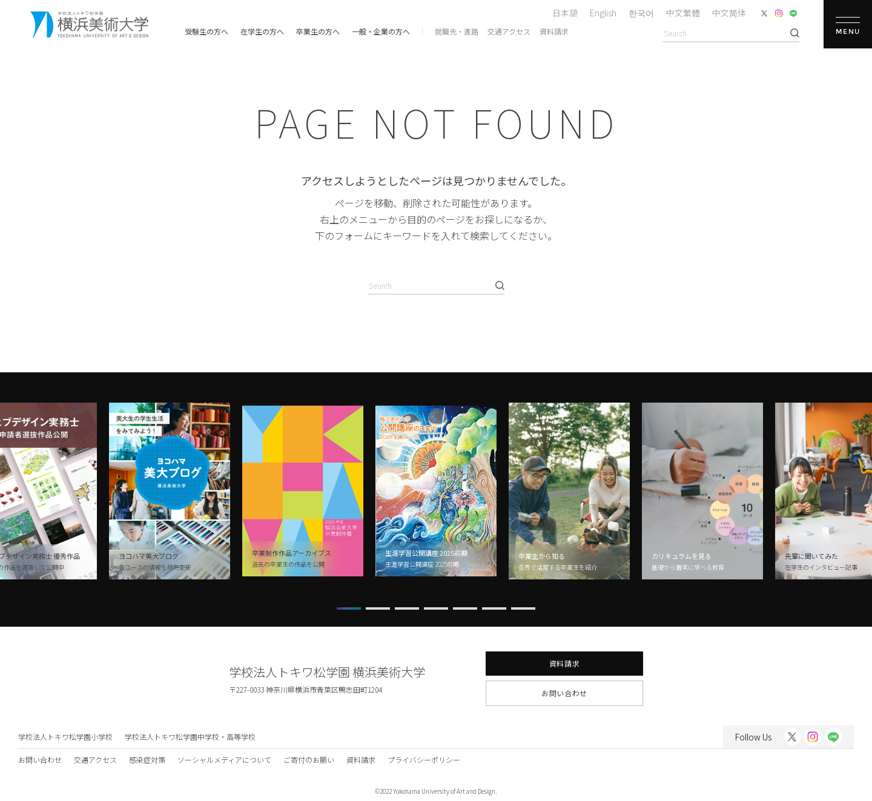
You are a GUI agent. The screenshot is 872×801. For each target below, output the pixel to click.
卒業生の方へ (318, 31)
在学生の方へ (262, 31)
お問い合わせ (564, 693)
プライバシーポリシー (424, 759)
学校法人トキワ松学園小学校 (65, 736)
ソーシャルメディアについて (224, 759)
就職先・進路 (456, 31)
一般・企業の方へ (381, 31)
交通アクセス (508, 31)
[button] (349, 608)
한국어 (641, 13)
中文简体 (729, 13)
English (603, 13)
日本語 (565, 13)
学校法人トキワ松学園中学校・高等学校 (190, 736)
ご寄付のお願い (308, 759)
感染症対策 (147, 759)
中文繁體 (683, 13)
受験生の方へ (206, 31)
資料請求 (554, 31)
